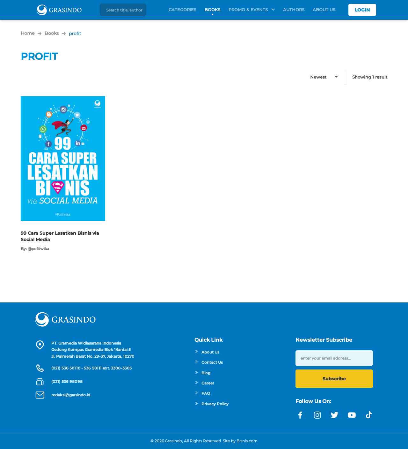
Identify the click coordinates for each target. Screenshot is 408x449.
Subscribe (334, 379)
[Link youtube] (352, 415)
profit (75, 33)
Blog (202, 372)
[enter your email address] (334, 358)
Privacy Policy (211, 403)
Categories (182, 9)
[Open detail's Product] (63, 99)
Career (204, 383)
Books (212, 9)
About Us (324, 9)
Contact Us (208, 362)
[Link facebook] (300, 415)
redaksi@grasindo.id (70, 394)
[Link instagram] (317, 415)
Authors (293, 9)
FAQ (202, 393)
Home (27, 33)
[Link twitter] (334, 415)
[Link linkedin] (369, 415)
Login (362, 10)
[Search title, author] (125, 9)
